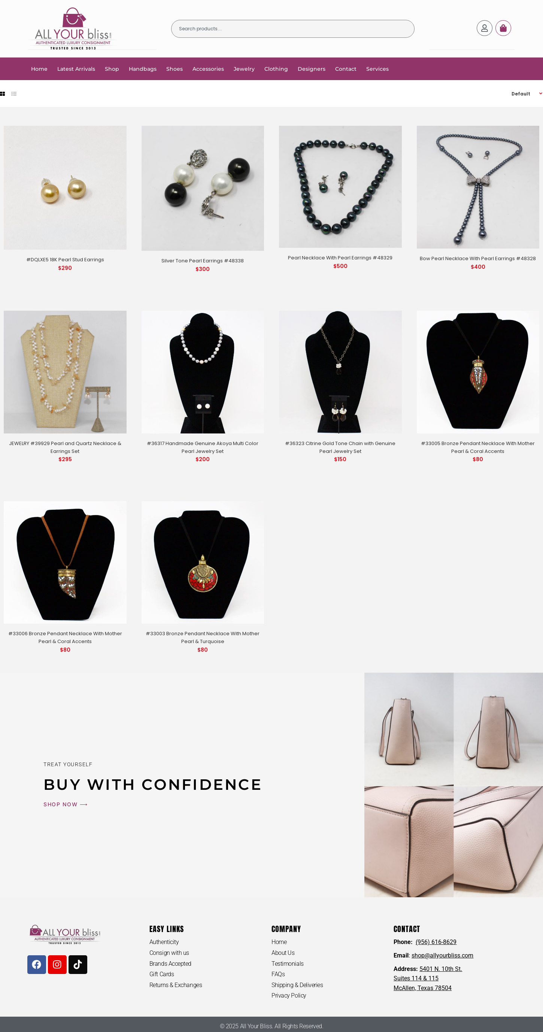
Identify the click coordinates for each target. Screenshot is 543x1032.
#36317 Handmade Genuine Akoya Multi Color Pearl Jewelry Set (202, 446)
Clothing (276, 68)
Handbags (143, 68)
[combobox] (293, 28)
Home (39, 68)
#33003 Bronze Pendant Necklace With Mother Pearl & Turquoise (203, 637)
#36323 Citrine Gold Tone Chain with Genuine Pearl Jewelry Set (340, 446)
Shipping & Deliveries (297, 984)
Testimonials (288, 963)
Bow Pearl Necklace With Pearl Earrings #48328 (478, 258)
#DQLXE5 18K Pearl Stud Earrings (65, 259)
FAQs (278, 973)
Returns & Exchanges (175, 984)
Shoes (174, 68)
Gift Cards (161, 973)
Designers (311, 68)
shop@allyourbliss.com (442, 955)
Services (377, 68)
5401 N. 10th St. (440, 968)
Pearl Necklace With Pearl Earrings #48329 (340, 257)
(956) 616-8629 (436, 941)
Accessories (208, 68)
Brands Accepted (170, 963)
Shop (112, 68)
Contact (346, 68)
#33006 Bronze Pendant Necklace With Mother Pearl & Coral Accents (65, 637)
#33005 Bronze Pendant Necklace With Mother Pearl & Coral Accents (478, 446)
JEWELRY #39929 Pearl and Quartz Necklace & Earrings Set (65, 446)
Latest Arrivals (76, 68)
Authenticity (164, 941)
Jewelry (244, 68)
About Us (283, 952)
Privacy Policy (289, 995)
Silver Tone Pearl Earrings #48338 (202, 260)
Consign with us (169, 952)
